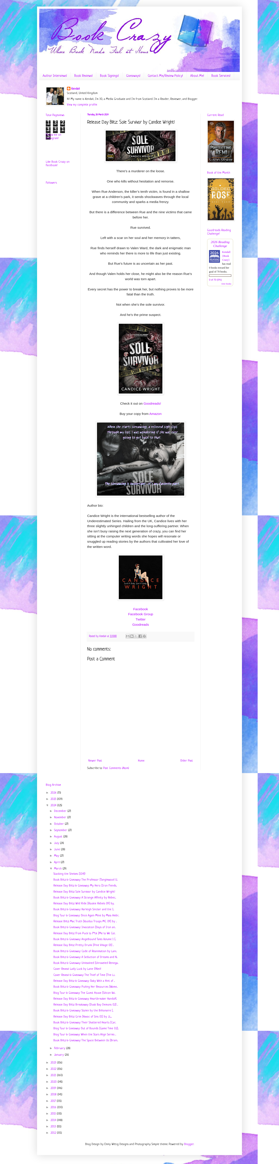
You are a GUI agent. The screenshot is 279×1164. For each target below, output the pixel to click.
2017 (54, 1101)
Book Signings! (109, 76)
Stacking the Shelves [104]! (69, 874)
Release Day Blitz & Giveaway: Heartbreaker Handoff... (85, 998)
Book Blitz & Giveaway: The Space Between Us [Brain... (85, 1040)
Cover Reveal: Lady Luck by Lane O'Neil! (77, 969)
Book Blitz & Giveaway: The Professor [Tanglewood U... (85, 879)
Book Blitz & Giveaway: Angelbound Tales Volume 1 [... (84, 939)
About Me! (197, 76)
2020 (54, 1082)
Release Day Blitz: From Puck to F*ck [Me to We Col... (84, 933)
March (58, 868)
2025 (54, 799)
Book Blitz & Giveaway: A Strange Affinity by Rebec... (84, 897)
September (61, 830)
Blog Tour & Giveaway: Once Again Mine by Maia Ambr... (86, 915)
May (57, 855)
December (60, 811)
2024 (54, 805)
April (57, 862)
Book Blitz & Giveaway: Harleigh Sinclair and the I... (83, 909)
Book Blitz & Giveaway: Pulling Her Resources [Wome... (85, 986)
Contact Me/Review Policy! (165, 76)
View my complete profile (82, 104)
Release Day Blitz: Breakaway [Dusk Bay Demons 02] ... (85, 1004)
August (58, 836)
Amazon (155, 414)
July (57, 843)
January (59, 1055)
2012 (54, 1133)
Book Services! (220, 76)
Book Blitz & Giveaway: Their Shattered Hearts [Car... (84, 1022)
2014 (54, 1120)
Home (141, 760)
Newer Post (95, 760)
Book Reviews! (83, 76)
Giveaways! (133, 76)
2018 (54, 1094)
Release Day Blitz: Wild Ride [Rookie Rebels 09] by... (83, 903)
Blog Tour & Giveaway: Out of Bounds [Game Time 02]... (86, 1028)
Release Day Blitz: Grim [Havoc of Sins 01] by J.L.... (82, 1016)
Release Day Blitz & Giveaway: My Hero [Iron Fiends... (85, 885)
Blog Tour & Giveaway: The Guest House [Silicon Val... (84, 993)
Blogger (189, 1144)
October (59, 824)
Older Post (186, 760)
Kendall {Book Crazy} (226, 256)
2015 (54, 1113)
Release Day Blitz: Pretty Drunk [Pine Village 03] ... (83, 945)
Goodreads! (152, 403)
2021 (54, 1075)
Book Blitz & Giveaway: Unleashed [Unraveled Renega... (85, 963)
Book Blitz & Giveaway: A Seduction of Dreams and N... (85, 957)
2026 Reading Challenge (220, 244)
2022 (54, 1069)
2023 (54, 1062)
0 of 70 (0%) (215, 279)
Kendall (75, 88)
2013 (54, 1126)
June (57, 849)
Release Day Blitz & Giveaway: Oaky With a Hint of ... (84, 981)
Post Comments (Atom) (116, 768)
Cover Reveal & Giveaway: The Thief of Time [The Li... (84, 975)
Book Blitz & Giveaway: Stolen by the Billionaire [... (83, 1010)
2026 (54, 792)
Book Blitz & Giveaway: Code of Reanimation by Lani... (85, 951)
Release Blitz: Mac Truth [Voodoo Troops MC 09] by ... (85, 921)
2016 (54, 1107)
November (60, 817)
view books (226, 284)
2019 (54, 1088)
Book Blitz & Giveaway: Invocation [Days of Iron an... (84, 927)
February (60, 1048)
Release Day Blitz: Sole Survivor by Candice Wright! (84, 891)
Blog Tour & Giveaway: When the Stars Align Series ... (84, 1034)
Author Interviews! (55, 76)
